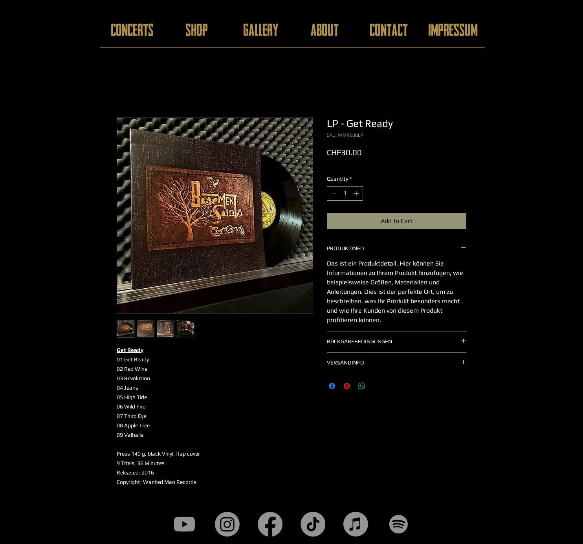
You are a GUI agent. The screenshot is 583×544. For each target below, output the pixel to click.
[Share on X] (376, 386)
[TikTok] (313, 524)
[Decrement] (333, 193)
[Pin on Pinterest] (347, 386)
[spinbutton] (345, 193)
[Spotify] (398, 524)
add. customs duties (352, 163)
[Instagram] (227, 524)
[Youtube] (184, 524)
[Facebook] (270, 524)
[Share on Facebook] (332, 386)
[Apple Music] (355, 524)
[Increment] (357, 193)
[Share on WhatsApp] (362, 386)
